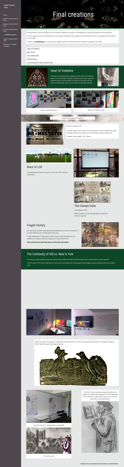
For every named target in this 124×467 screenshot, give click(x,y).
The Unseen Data (33, 55)
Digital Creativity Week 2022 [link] (10, 25)
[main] (72, 14)
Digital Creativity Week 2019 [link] (10, 30)
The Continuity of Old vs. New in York (40, 62)
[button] (122, 2)
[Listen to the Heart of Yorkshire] (72, 118)
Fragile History (32, 59)
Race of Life (31, 52)
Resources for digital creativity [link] (9, 45)
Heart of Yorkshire (33, 49)
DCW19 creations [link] (10, 35)
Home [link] (5, 15)
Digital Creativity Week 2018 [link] (10, 40)
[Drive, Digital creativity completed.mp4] (48, 198)
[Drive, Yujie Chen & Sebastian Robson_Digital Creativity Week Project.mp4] (72, 288)
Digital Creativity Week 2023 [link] (10, 19)
